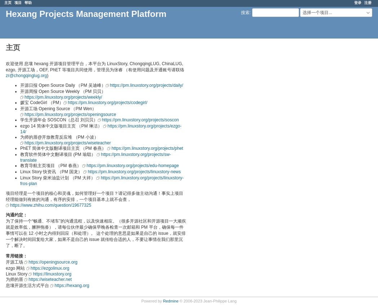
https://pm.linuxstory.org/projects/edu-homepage (133, 165)
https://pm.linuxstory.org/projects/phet (147, 148)
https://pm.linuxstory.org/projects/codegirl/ (108, 102)
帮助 (28, 3)
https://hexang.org (71, 285)
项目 (18, 3)
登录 (357, 3)
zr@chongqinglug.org (26, 75)
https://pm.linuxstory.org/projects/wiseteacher (68, 142)
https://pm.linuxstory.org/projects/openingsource (70, 114)
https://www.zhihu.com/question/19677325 (50, 205)
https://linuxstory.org (52, 274)
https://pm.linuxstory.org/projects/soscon (140, 119)
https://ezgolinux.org (50, 268)
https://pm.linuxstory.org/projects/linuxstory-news (134, 171)
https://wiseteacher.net (49, 279)
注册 (368, 3)
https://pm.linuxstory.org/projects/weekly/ (63, 97)
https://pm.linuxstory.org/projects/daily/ (146, 85)
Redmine (171, 301)
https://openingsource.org (52, 262)
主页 (8, 3)
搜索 (245, 12)
